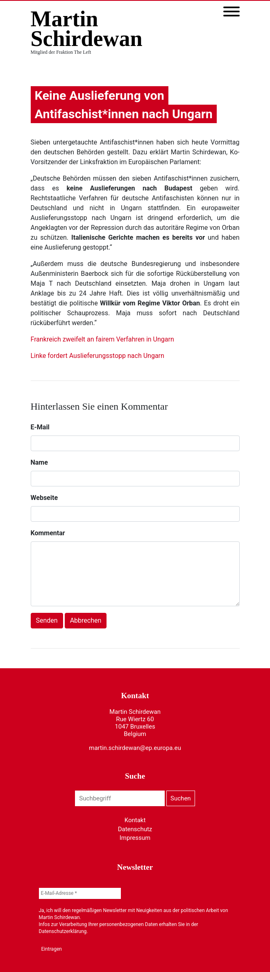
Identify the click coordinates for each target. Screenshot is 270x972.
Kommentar (48, 533)
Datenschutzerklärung (63, 931)
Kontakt (135, 820)
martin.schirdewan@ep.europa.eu (135, 748)
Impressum (135, 837)
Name (39, 462)
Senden (47, 620)
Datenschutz (135, 829)
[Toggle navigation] (231, 12)
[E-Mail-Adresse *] (80, 893)
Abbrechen (86, 620)
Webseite (44, 498)
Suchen (180, 798)
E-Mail (40, 427)
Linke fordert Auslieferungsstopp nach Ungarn (97, 356)
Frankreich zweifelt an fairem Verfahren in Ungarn (102, 339)
